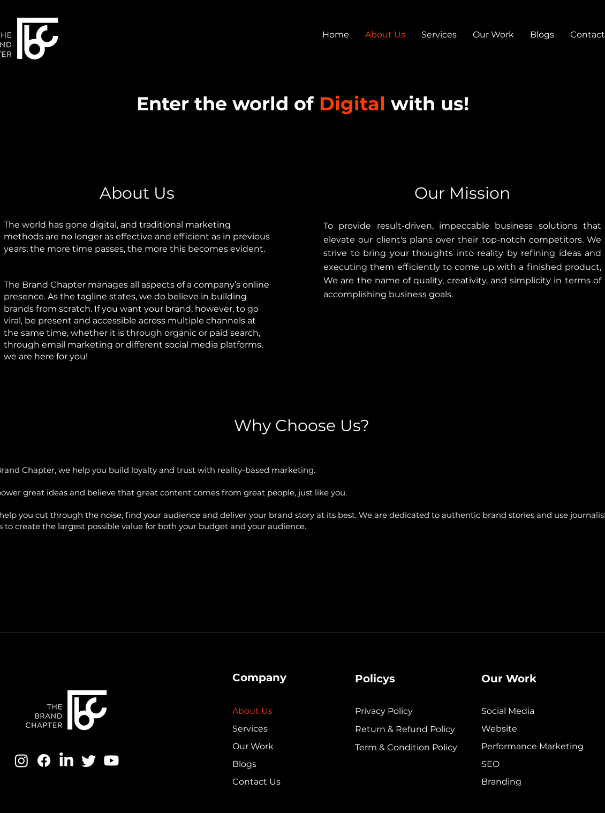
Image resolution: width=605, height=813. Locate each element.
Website (499, 729)
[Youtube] (111, 760)
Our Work (253, 746)
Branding (501, 782)
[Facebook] (43, 760)
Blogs (244, 764)
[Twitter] (88, 760)
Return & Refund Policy (396, 729)
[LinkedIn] (66, 760)
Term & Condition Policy (396, 747)
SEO (490, 764)
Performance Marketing (532, 746)
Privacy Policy (384, 711)
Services (250, 729)
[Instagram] (21, 760)
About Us (252, 711)
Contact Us (256, 782)
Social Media (507, 711)
